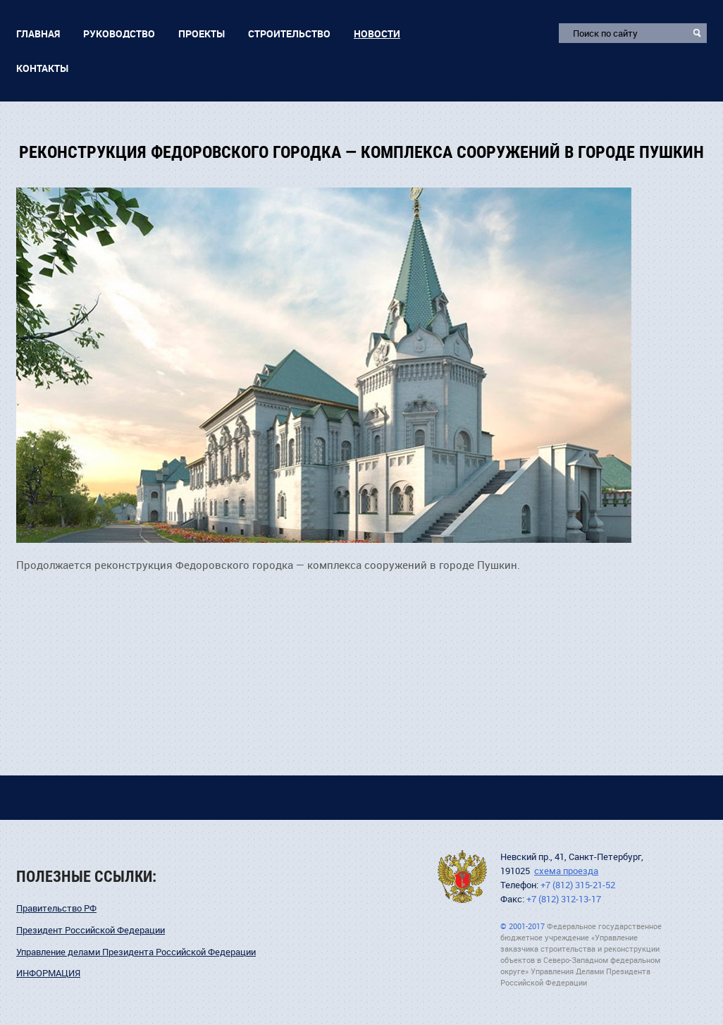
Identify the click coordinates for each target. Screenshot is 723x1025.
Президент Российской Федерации (90, 930)
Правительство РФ (56, 908)
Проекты (201, 33)
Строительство (289, 33)
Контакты (42, 68)
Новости (377, 33)
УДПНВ (462, 876)
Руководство (119, 33)
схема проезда (566, 871)
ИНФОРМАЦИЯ (48, 973)
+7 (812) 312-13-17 (563, 899)
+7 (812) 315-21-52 (577, 885)
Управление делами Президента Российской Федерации (136, 952)
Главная (38, 33)
